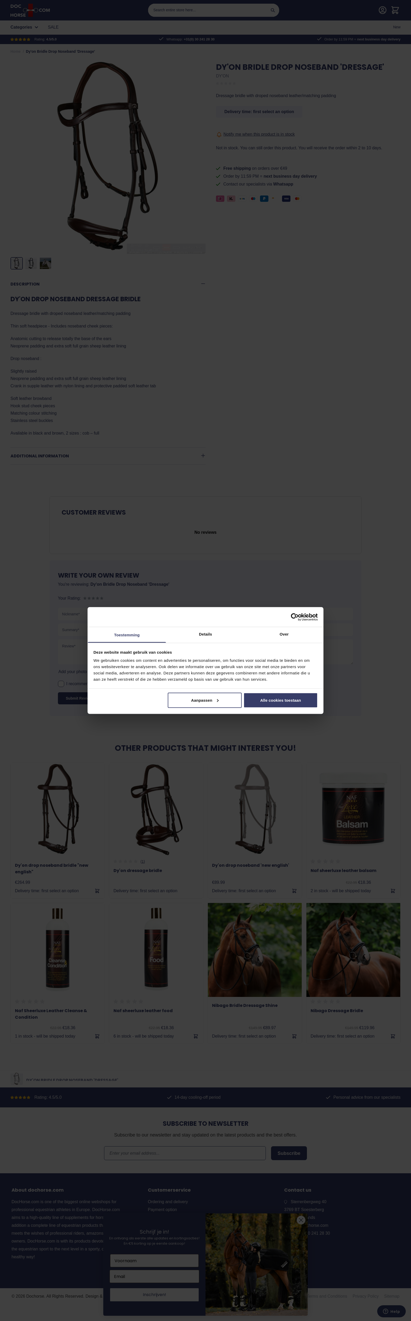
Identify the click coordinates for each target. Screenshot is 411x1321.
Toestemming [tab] (127, 635)
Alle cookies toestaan (280, 700)
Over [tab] (284, 634)
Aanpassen (205, 700)
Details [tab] (205, 634)
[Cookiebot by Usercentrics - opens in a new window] (295, 617)
